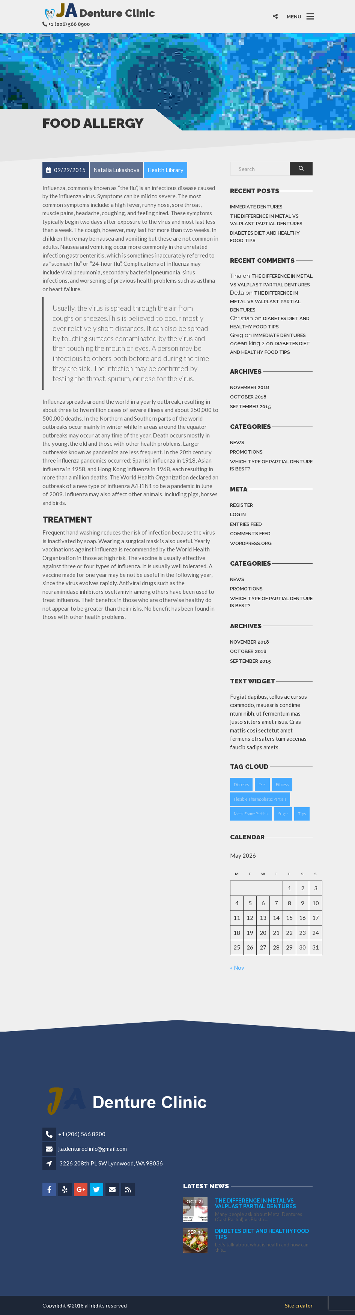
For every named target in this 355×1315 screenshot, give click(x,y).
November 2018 (249, 387)
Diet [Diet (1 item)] (262, 784)
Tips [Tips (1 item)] (302, 813)
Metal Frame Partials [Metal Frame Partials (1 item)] (251, 813)
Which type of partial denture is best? (271, 465)
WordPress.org (251, 543)
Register (241, 505)
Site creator (299, 1305)
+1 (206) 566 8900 (81, 1134)
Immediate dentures (256, 207)
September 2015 (250, 406)
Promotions (246, 452)
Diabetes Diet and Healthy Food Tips (265, 236)
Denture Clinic (98, 13)
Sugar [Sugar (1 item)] (283, 813)
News (237, 442)
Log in (238, 514)
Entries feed (246, 524)
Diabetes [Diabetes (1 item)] (241, 784)
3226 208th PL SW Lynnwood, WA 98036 (111, 1163)
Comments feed (250, 533)
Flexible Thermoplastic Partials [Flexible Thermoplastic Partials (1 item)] (260, 799)
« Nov (237, 967)
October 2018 (248, 397)
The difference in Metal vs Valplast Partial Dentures (266, 219)
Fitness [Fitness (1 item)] (282, 784)
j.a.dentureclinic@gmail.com (92, 1148)
